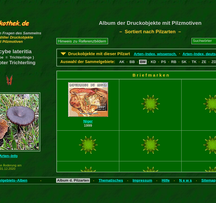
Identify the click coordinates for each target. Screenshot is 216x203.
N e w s (185, 180)
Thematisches (111, 180)
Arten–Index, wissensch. (155, 54)
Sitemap (208, 180)
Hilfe (165, 180)
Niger (87, 121)
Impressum (142, 180)
